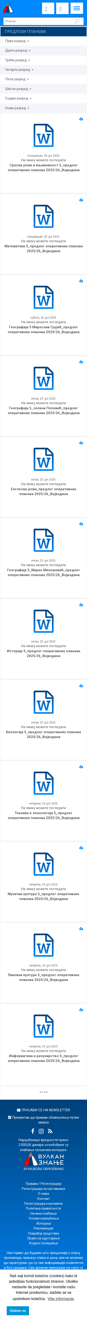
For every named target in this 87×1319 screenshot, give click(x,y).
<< (41, 1092)
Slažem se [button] (18, 1311)
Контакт (43, 1199)
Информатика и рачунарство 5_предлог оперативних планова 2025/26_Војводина (44, 1058)
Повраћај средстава (43, 1233)
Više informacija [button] (61, 1299)
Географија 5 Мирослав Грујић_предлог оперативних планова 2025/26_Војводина (44, 329)
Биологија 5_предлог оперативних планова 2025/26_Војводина (43, 734)
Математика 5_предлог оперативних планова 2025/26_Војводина (43, 248)
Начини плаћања (43, 1213)
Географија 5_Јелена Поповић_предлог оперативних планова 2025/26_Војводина (44, 410)
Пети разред (17, 79)
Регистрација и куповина (43, 1203)
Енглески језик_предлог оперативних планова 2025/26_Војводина (43, 491)
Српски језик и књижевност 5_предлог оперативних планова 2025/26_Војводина (44, 167)
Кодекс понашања (43, 1243)
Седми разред (18, 98)
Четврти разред (19, 70)
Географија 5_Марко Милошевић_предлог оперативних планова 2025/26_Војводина (43, 572)
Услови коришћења (44, 1218)
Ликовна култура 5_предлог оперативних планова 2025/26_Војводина (43, 977)
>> (46, 1092)
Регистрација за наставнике (43, 1189)
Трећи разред (17, 60)
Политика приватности (43, 1208)
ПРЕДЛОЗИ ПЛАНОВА (25, 31)
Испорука (43, 1223)
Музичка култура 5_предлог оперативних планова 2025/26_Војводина (43, 896)
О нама (43, 1193)
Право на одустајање (43, 1238)
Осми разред (17, 108)
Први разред (17, 41)
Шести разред (18, 89)
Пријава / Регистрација (43, 1184)
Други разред (17, 50)
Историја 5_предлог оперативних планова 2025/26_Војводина (43, 653)
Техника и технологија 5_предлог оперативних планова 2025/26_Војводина (44, 815)
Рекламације (44, 1228)
